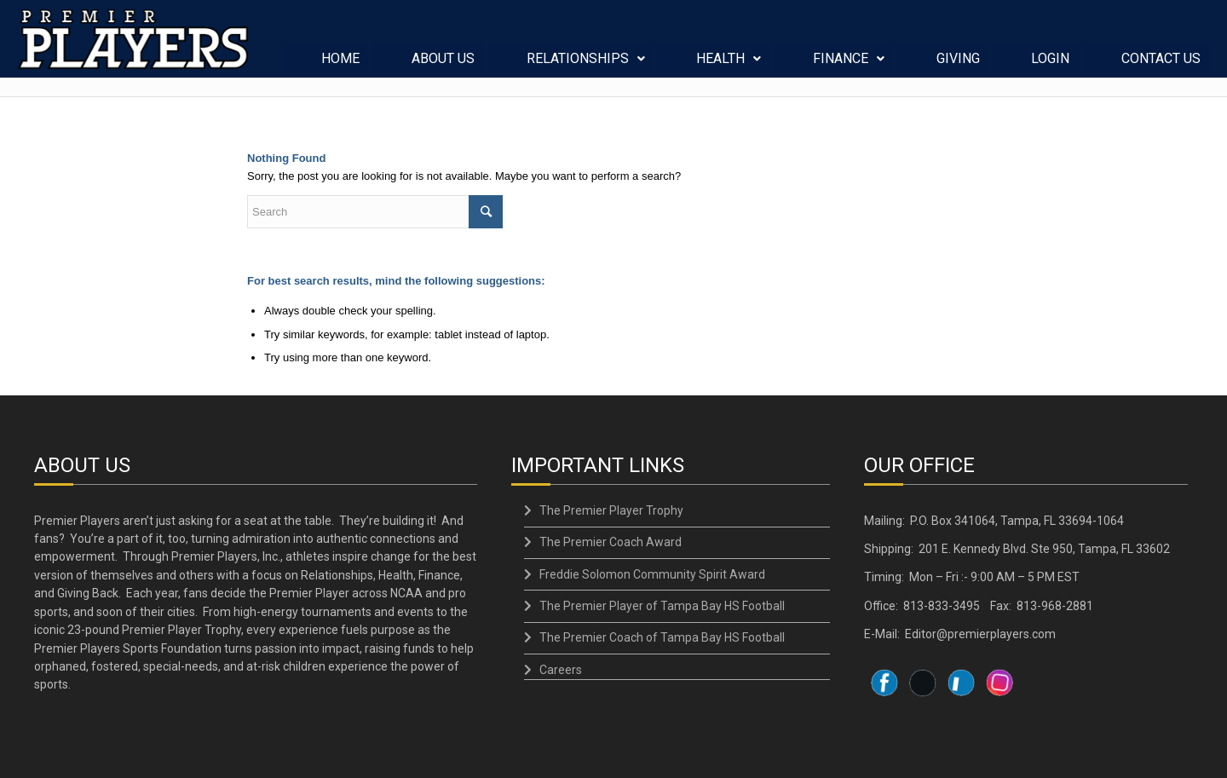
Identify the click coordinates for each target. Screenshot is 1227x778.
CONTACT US (1161, 66)
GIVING (959, 66)
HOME (341, 66)
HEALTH (729, 66)
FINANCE (849, 66)
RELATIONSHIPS (586, 66)
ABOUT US (443, 66)
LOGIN (1051, 66)
